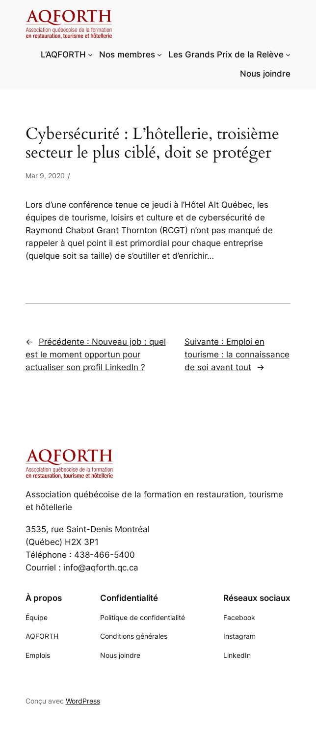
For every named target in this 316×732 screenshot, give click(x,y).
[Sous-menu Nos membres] (159, 54)
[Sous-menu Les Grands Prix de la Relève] (288, 54)
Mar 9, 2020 (45, 175)
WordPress (83, 701)
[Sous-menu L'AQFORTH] (90, 54)
